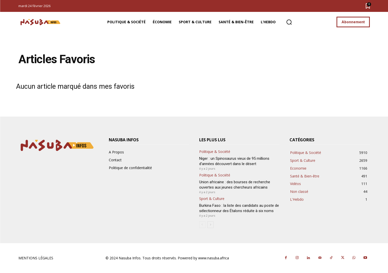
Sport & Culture (211, 199)
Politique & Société (214, 152)
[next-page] (210, 224)
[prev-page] (202, 224)
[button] (289, 22)
